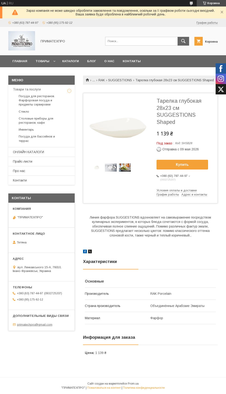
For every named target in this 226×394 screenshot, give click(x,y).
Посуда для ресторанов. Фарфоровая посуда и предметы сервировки (37, 100)
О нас (109, 61)
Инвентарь (26, 129)
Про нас (19, 171)
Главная (19, 61)
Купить (182, 164)
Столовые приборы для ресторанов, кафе (36, 120)
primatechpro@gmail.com (34, 324)
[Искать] (183, 41)
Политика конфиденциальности (144, 387)
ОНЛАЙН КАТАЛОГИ (28, 152)
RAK (101, 80)
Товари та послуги (27, 89)
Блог (91, 61)
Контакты (132, 61)
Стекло (24, 111)
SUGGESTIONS (120, 80)
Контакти (20, 180)
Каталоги (70, 61)
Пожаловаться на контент (104, 387)
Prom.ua (133, 383)
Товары (42, 61)
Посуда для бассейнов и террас (37, 138)
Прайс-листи (22, 161)
